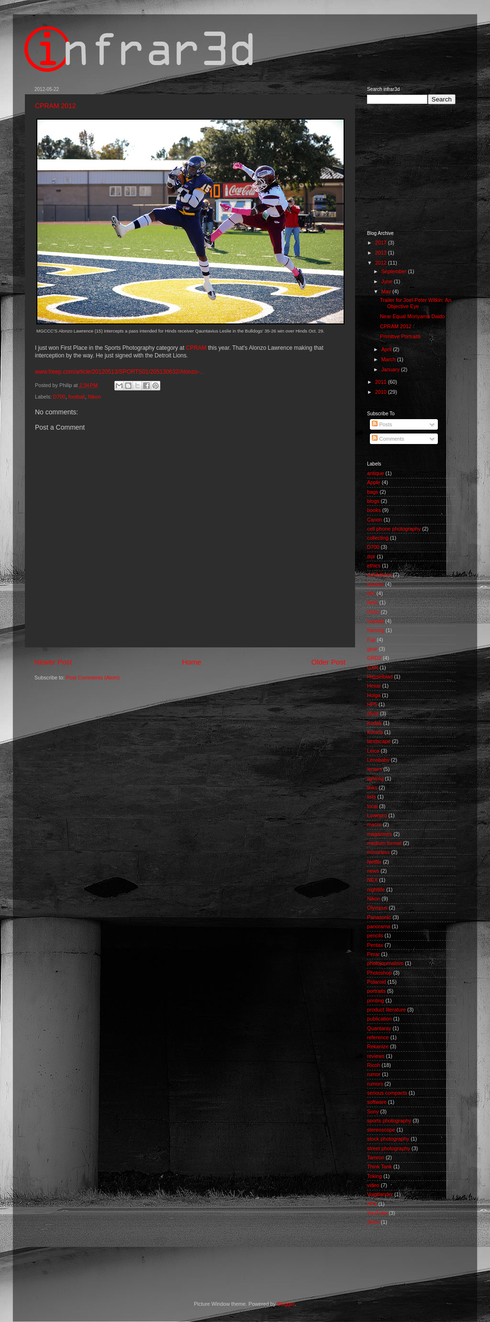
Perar (373, 954)
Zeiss (373, 1222)
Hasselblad (379, 676)
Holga (373, 695)
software (377, 1102)
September (394, 271)
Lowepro (377, 815)
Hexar (374, 686)
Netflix (374, 862)
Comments (388, 439)
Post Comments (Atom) (93, 677)
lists (371, 797)
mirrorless (378, 852)
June (387, 281)
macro (374, 824)
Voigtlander (380, 1194)
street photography (388, 1148)
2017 (381, 242)
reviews (376, 1056)
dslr (371, 556)
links (372, 787)
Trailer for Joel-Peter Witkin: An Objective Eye (415, 303)
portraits (376, 991)
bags (372, 492)
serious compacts (387, 1093)
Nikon (94, 397)
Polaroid (376, 982)
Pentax (375, 945)
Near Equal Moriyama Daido (412, 316)
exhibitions (379, 575)
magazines (379, 834)
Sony (373, 1111)
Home (191, 662)
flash (372, 602)
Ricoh (373, 1065)
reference (378, 1037)
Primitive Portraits (400, 336)
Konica (375, 732)
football (76, 397)
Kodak (374, 723)
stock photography (388, 1139)
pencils (375, 935)
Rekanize (378, 1046)
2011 (381, 382)
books (374, 510)
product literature (386, 1009)
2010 (381, 392)
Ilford (373, 713)
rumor (373, 1074)
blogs (373, 501)
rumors (375, 1084)
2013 (381, 253)
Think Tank (379, 1166)
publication (379, 1019)
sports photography (389, 1120)
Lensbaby (378, 760)
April (387, 349)
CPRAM (196, 347)
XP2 (372, 1204)
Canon (374, 519)
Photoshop (379, 973)
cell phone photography (394, 529)
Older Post (328, 662)
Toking (374, 1176)
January (391, 369)
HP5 (372, 704)
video (373, 1185)
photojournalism (385, 963)
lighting (375, 778)
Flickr (373, 612)
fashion (375, 584)
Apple (373, 482)
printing (375, 1000)
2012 (381, 263)
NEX (372, 880)
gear (372, 649)
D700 (59, 397)
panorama (378, 926)
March (389, 359)
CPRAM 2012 (55, 106)
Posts (382, 424)
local (372, 806)
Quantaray (379, 1028)
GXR (372, 667)
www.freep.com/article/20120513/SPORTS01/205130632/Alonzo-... (119, 371)
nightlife (376, 889)
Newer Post (53, 662)
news (373, 871)
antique (375, 473)
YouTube (377, 1213)
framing (375, 630)
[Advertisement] (415, 166)
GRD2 (374, 658)
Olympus (377, 908)
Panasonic (379, 917)
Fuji (371, 640)
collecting (378, 538)
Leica (373, 751)
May (386, 291)
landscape (378, 741)
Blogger (286, 1304)
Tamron (375, 1157)
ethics (373, 565)
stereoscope (381, 1130)
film (371, 593)
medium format (384, 843)
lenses (374, 769)
